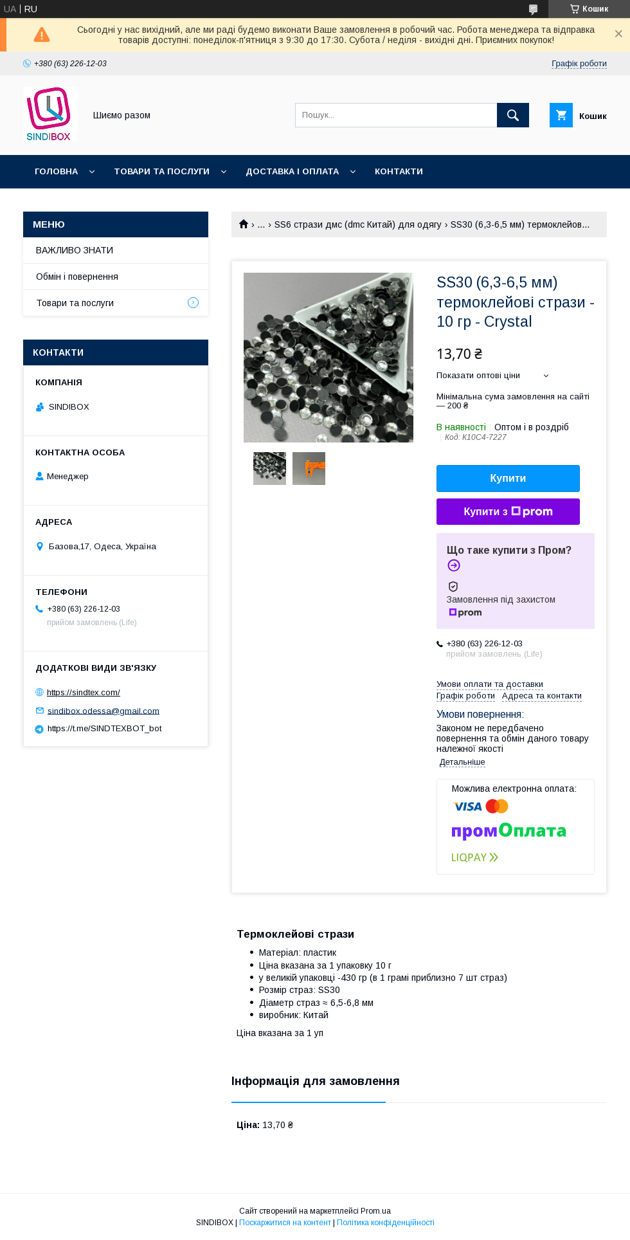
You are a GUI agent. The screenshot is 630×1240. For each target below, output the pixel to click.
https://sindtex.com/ (83, 692)
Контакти (399, 171)
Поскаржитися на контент (285, 1222)
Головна (56, 171)
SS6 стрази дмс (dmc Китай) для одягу (358, 224)
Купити (508, 478)
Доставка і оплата (292, 171)
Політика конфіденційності (386, 1222)
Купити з (508, 512)
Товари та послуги (162, 171)
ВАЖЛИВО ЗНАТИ (74, 250)
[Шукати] (513, 115)
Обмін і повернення (77, 276)
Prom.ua (376, 1211)
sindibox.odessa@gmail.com (103, 710)
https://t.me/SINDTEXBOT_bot (104, 728)
